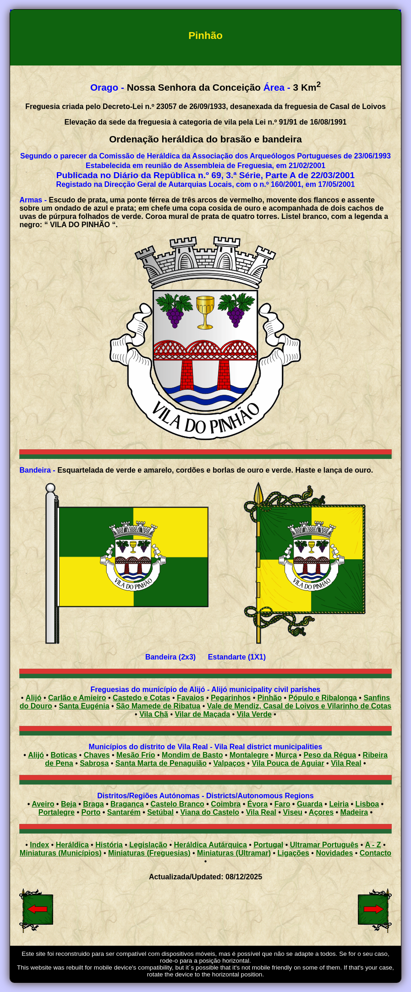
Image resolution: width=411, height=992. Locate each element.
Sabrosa (94, 763)
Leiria (339, 804)
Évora (257, 804)
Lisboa (367, 804)
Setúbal (160, 812)
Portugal (268, 845)
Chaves (97, 755)
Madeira (354, 812)
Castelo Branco (177, 804)
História (109, 845)
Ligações (293, 853)
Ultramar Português (324, 845)
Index (39, 845)
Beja (69, 804)
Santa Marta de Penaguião (161, 763)
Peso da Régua (329, 755)
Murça (286, 755)
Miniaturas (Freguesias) (149, 853)
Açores (321, 812)
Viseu (292, 812)
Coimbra (226, 804)
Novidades (334, 853)
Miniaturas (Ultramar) (234, 853)
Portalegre (56, 812)
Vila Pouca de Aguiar (288, 763)
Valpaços (229, 763)
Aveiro (43, 804)
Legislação (148, 845)
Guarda (310, 804)
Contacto (375, 853)
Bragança (127, 804)
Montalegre (249, 755)
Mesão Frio (135, 755)
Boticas (63, 755)
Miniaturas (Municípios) (61, 853)
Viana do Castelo (209, 812)
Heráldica (72, 845)
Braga (93, 804)
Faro (282, 804)
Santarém (124, 812)
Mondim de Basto (192, 755)
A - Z (373, 845)
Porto (90, 812)
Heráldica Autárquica (210, 845)
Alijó (36, 755)
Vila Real (346, 763)
